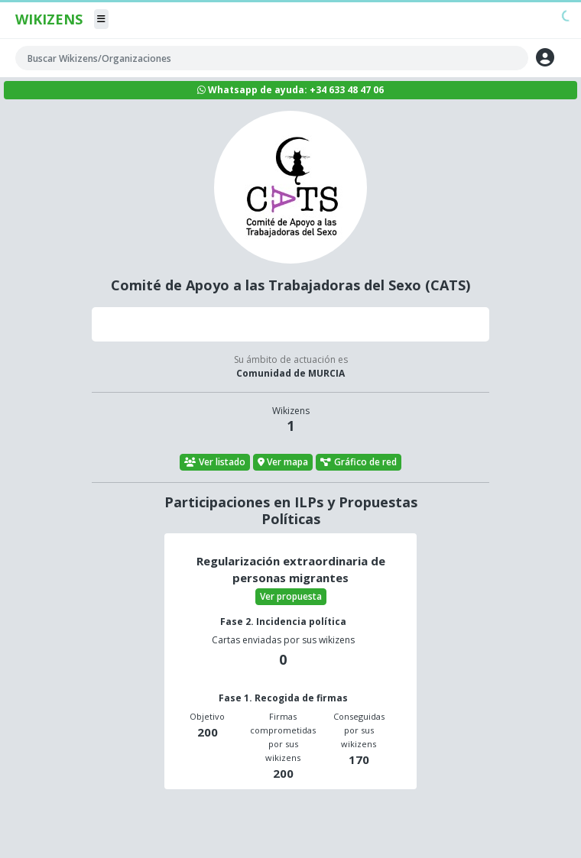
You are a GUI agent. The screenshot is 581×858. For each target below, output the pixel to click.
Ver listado (214, 461)
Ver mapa (283, 461)
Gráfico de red (358, 461)
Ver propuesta (291, 596)
